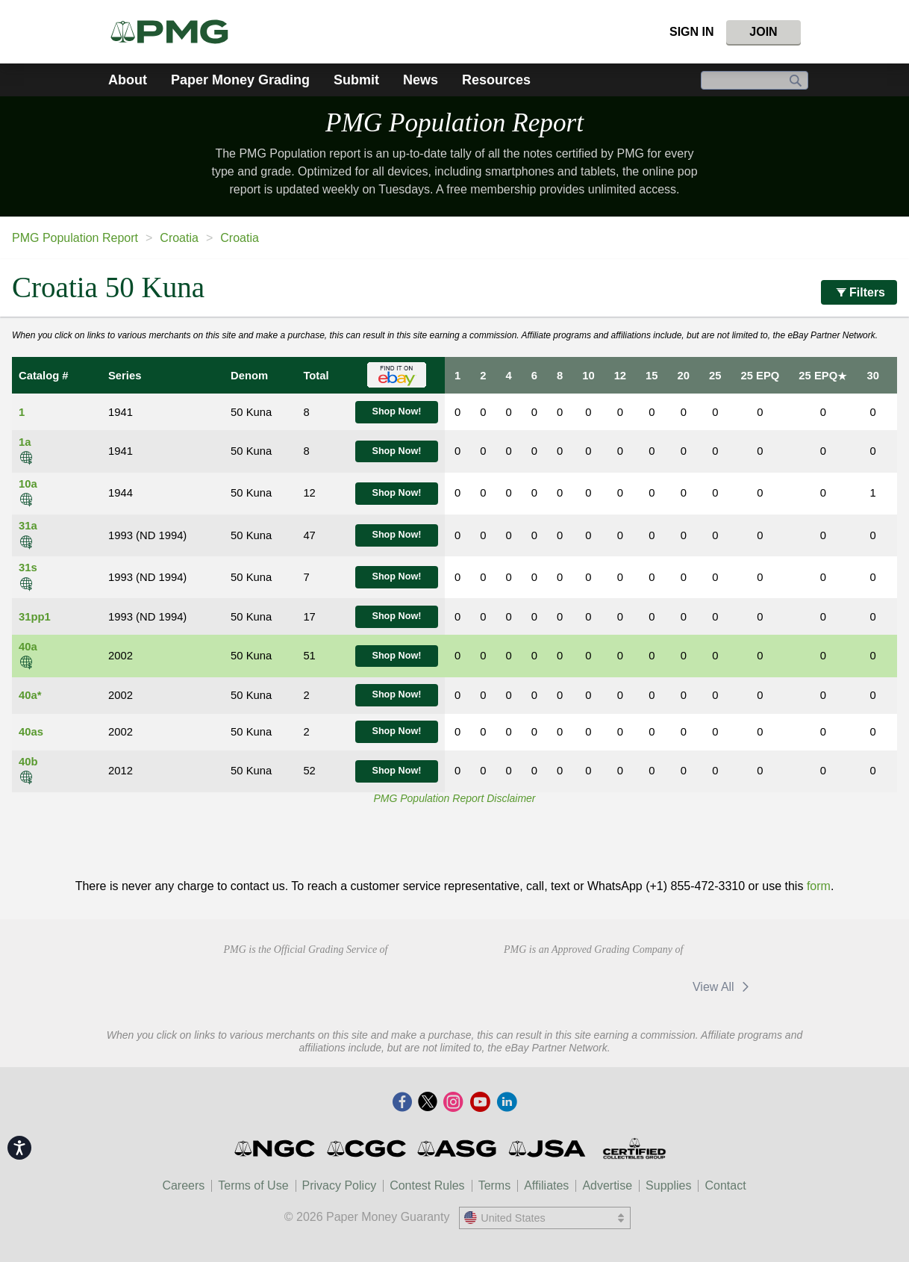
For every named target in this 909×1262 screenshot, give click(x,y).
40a (28, 647)
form (819, 886)
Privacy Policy (339, 1185)
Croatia (179, 237)
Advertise (607, 1185)
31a (28, 526)
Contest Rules (427, 1185)
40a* (30, 695)
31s (28, 568)
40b (28, 762)
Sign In (691, 31)
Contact (725, 1185)
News (420, 79)
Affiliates (546, 1185)
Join (763, 31)
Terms (494, 1185)
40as (31, 732)
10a (28, 484)
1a (25, 442)
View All (724, 986)
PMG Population (454, 122)
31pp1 (35, 617)
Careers (183, 1185)
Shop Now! (396, 411)
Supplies (668, 1185)
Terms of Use (253, 1185)
